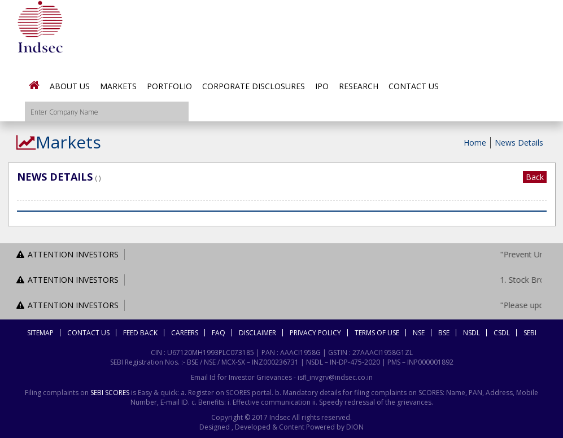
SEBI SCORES (109, 392)
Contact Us (414, 86)
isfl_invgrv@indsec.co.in (335, 377)
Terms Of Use (377, 333)
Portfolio (169, 86)
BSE (443, 333)
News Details (519, 142)
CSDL (502, 333)
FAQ (218, 333)
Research (358, 86)
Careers (184, 333)
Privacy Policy (315, 333)
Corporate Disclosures (253, 86)
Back (535, 177)
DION (354, 427)
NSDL (471, 333)
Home (475, 142)
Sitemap (40, 333)
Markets (118, 86)
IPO (322, 86)
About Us (70, 86)
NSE (419, 333)
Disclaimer (257, 333)
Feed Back (140, 333)
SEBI (529, 333)
